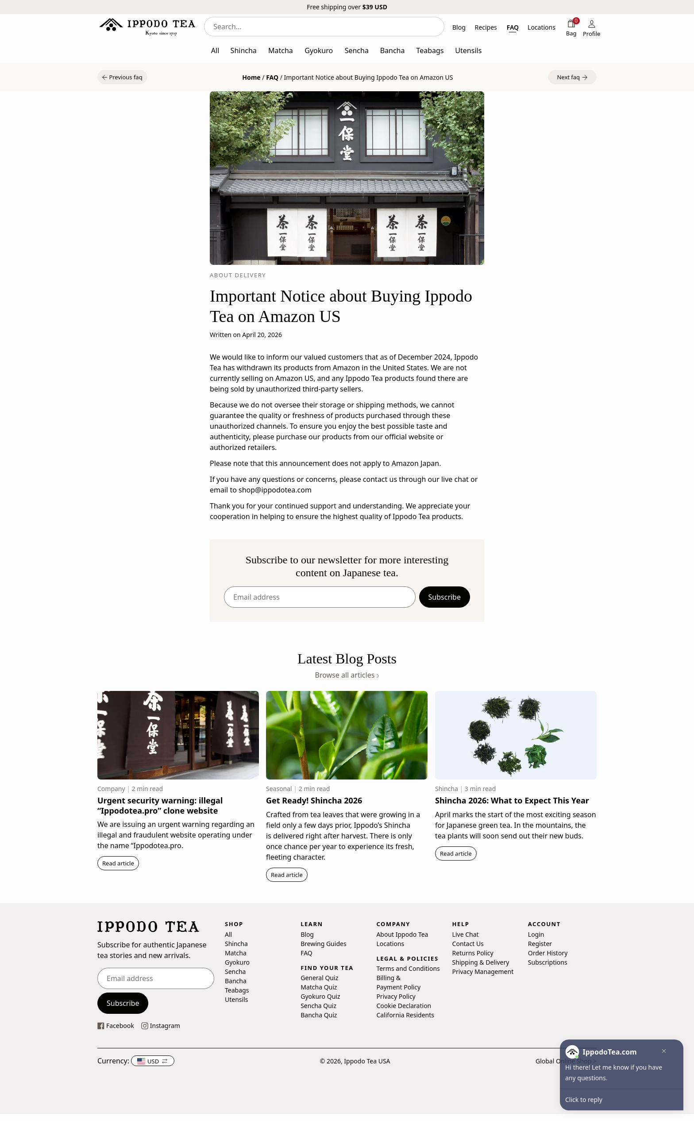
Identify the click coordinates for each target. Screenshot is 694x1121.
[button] (122, 77)
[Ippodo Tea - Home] (147, 27)
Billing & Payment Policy (398, 982)
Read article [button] (118, 863)
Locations (390, 943)
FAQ (272, 77)
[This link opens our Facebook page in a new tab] (115, 1025)
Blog (307, 934)
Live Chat (465, 934)
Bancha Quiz (319, 1015)
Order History (548, 952)
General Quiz (319, 978)
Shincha (236, 943)
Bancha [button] (392, 50)
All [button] (215, 50)
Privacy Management (483, 971)
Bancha (236, 980)
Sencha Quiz (318, 1005)
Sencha (235, 971)
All (228, 934)
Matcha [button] (280, 50)
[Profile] (592, 27)
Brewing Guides (323, 943)
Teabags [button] (429, 50)
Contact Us (468, 943)
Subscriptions (547, 962)
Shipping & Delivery (480, 962)
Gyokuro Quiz (320, 996)
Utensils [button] (468, 50)
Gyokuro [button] (319, 50)
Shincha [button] (244, 50)
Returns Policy (473, 952)
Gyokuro (237, 962)
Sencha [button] (357, 50)
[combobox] (324, 26)
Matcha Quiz (319, 987)
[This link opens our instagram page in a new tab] (160, 1025)
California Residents (405, 1015)
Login (536, 934)
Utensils (236, 999)
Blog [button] (459, 27)
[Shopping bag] (571, 27)
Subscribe (444, 597)
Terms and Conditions (408, 968)
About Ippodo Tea (402, 934)
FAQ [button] (513, 27)
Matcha (236, 952)
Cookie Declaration (403, 1005)
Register (540, 943)
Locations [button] (541, 27)
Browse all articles (347, 675)
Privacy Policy (395, 996)
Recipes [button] (486, 27)
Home (251, 77)
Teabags (237, 989)
